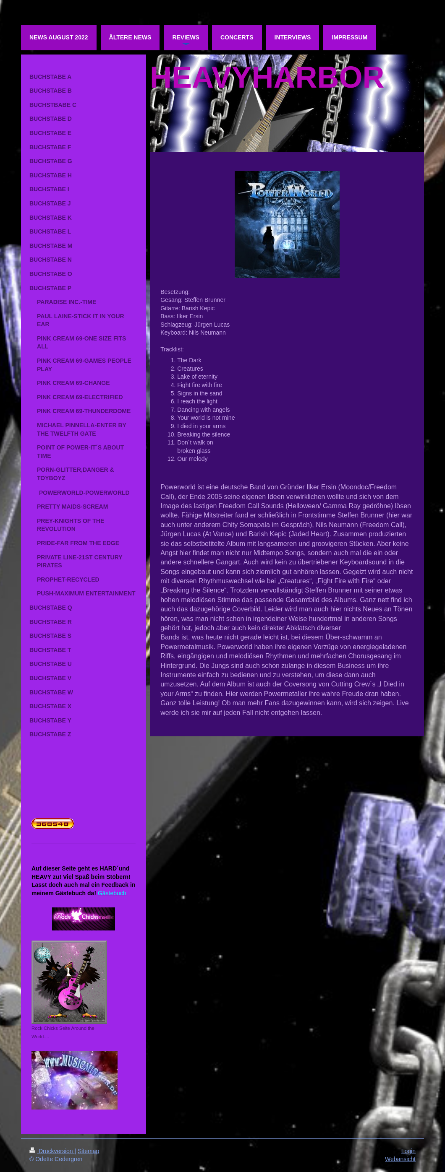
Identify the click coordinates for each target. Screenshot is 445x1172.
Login (408, 1151)
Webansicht (400, 1159)
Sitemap (88, 1151)
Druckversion (51, 1151)
